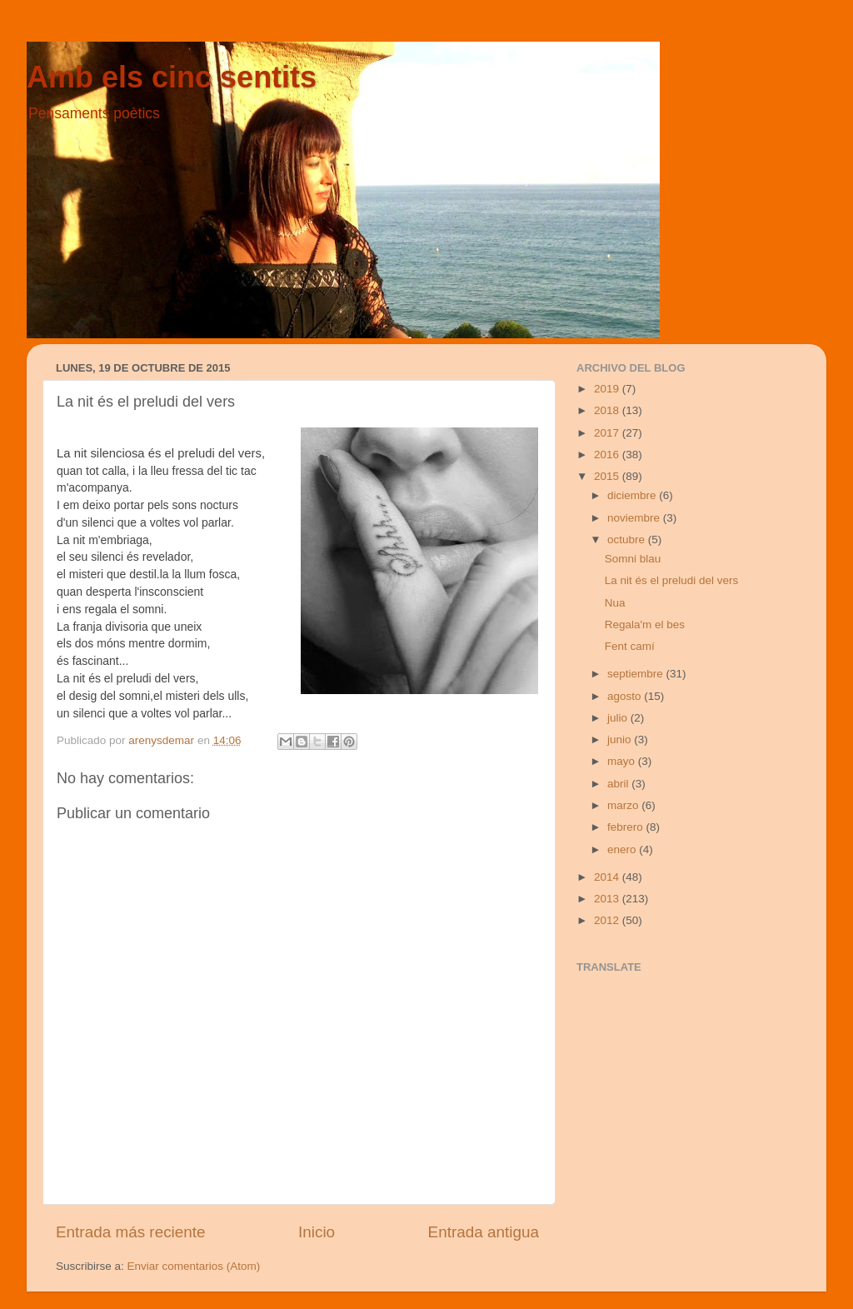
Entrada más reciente (131, 1232)
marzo (624, 805)
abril (619, 783)
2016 (608, 454)
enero (623, 849)
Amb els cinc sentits (172, 77)
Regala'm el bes (645, 624)
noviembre (635, 518)
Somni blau (633, 558)
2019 (608, 388)
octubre (627, 539)
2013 (608, 898)
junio (620, 739)
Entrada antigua (483, 1232)
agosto (625, 696)
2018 (608, 410)
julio (619, 718)
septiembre (636, 673)
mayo (622, 761)
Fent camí (630, 646)
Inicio (316, 1232)
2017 (608, 433)
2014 (608, 877)
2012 (608, 920)
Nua (615, 603)
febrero (626, 827)
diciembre (633, 495)
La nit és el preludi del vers (672, 580)
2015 (608, 476)
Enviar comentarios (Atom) (194, 1266)
